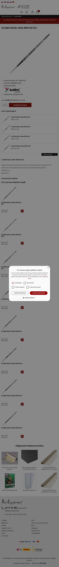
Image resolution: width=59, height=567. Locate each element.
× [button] (48, 268)
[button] (29, 298)
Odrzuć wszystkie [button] (20, 293)
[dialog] (29, 283)
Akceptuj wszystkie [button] (39, 293)
